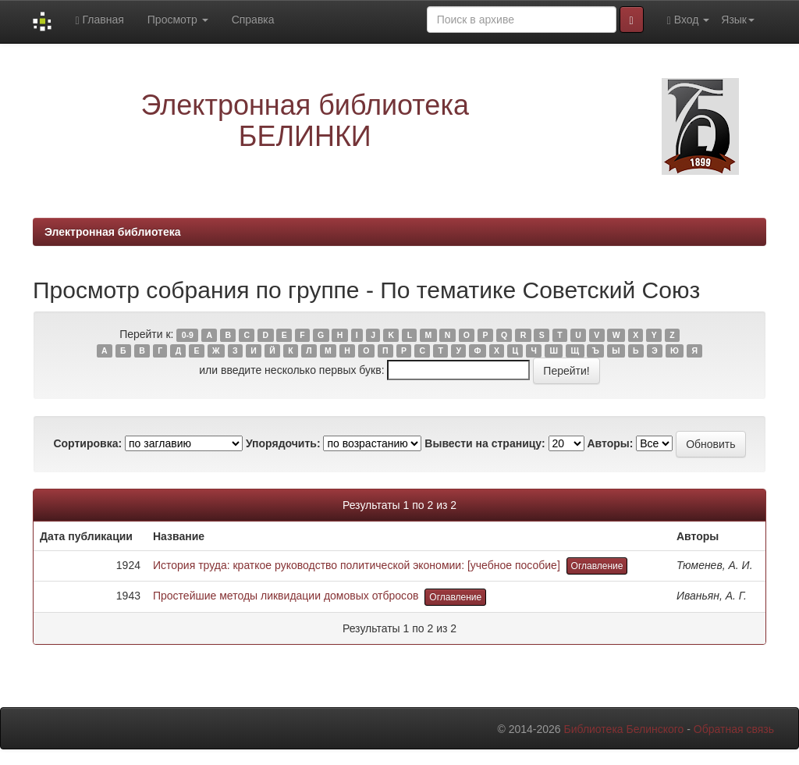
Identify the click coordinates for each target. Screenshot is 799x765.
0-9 (188, 335)
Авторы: (610, 443)
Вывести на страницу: (484, 443)
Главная (99, 20)
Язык (738, 19)
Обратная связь (734, 729)
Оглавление (597, 565)
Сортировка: (87, 443)
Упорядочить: (283, 443)
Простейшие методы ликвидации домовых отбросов (286, 595)
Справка (253, 19)
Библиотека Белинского (623, 729)
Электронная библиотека (112, 232)
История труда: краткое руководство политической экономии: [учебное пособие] (356, 565)
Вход (688, 20)
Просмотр (177, 19)
